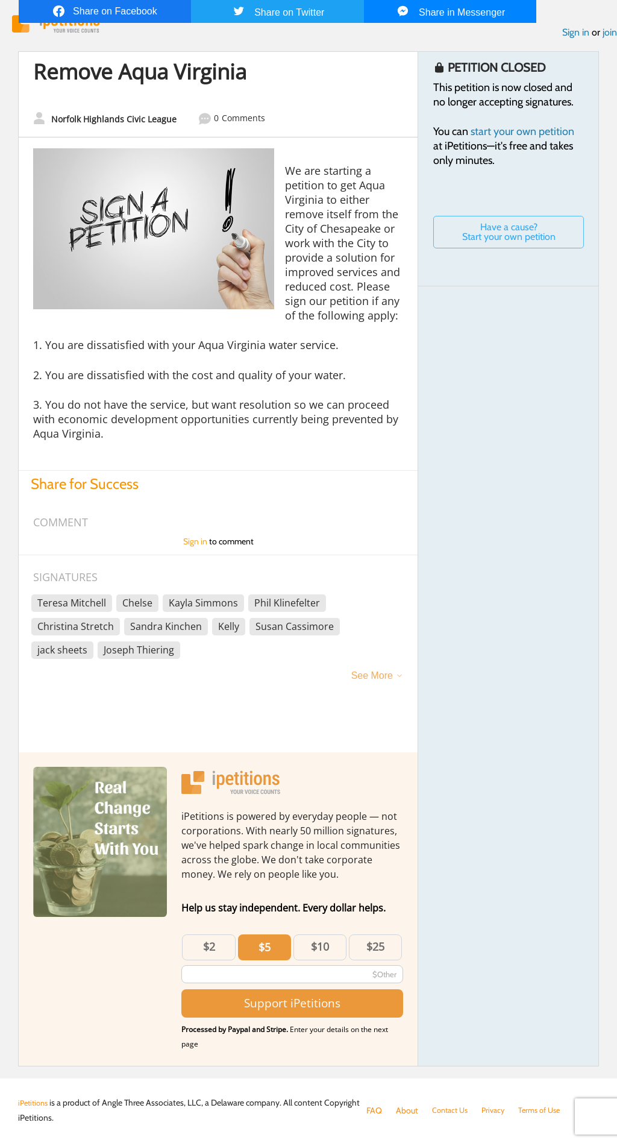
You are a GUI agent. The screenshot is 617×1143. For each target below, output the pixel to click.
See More (372, 678)
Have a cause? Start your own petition (509, 234)
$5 (264, 949)
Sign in (575, 35)
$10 (320, 949)
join (610, 35)
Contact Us (452, 1110)
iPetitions (35, 1102)
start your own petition (522, 134)
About (407, 1110)
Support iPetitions (292, 1006)
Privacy (499, 1110)
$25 (375, 949)
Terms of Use (548, 1110)
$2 (209, 949)
